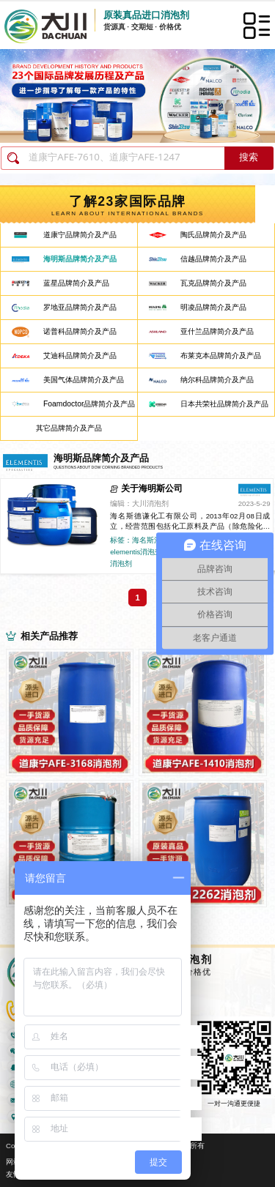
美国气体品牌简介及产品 (83, 380)
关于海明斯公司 (152, 488)
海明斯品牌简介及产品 (80, 259)
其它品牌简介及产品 (69, 428)
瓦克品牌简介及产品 (213, 283)
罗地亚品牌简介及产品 (80, 307)
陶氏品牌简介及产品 (213, 235)
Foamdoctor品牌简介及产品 (89, 404)
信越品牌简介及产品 (213, 259)
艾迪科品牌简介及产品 (80, 355)
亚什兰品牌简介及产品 (217, 331)
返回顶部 (257, 1121)
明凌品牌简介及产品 (213, 307)
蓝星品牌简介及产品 (76, 283)
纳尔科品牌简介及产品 (217, 380)
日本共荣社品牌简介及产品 (224, 404)
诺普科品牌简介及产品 (80, 331)
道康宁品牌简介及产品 (80, 235)
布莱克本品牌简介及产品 (220, 355)
